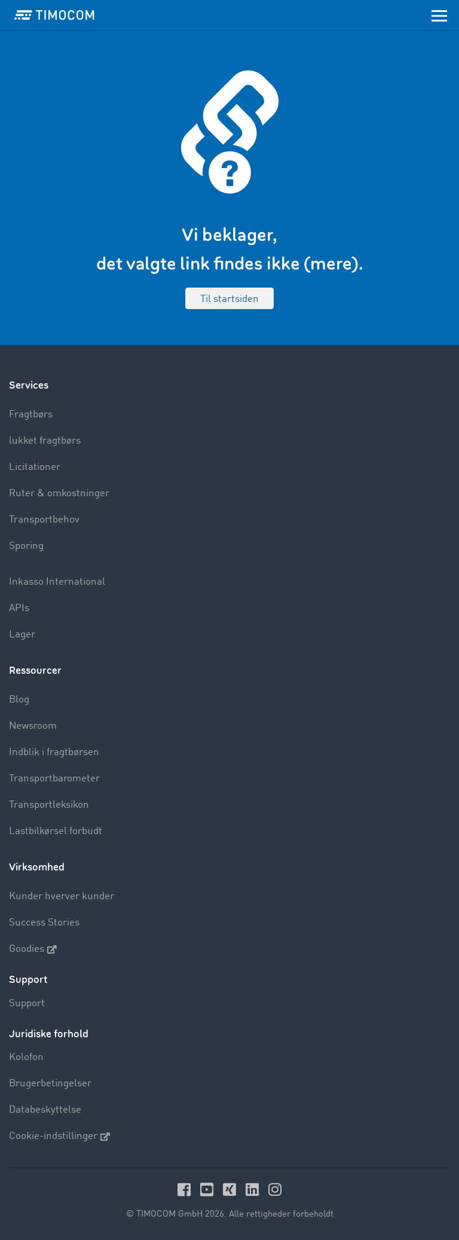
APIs (19, 608)
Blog (19, 700)
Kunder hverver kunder (61, 896)
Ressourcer (35, 670)
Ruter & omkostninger (59, 493)
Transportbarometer (54, 779)
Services (28, 385)
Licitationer (34, 467)
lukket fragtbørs (45, 441)
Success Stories (44, 923)
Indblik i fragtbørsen (54, 752)
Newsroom (33, 726)
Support (27, 1003)
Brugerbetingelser (50, 1084)
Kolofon (26, 1057)
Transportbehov (44, 520)
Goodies (33, 949)
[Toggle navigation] (439, 15)
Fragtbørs (31, 415)
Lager (22, 635)
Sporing (26, 546)
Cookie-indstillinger (59, 1136)
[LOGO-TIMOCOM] (54, 15)
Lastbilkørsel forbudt (55, 831)
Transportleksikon (49, 805)
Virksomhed (37, 867)
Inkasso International (57, 582)
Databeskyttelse (45, 1110)
